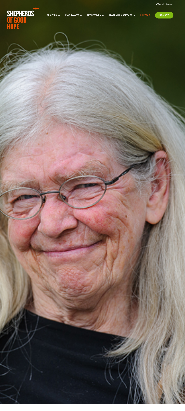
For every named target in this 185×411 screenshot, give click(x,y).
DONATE (164, 15)
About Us (52, 15)
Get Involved (94, 15)
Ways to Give (72, 15)
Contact (145, 15)
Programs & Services (120, 15)
